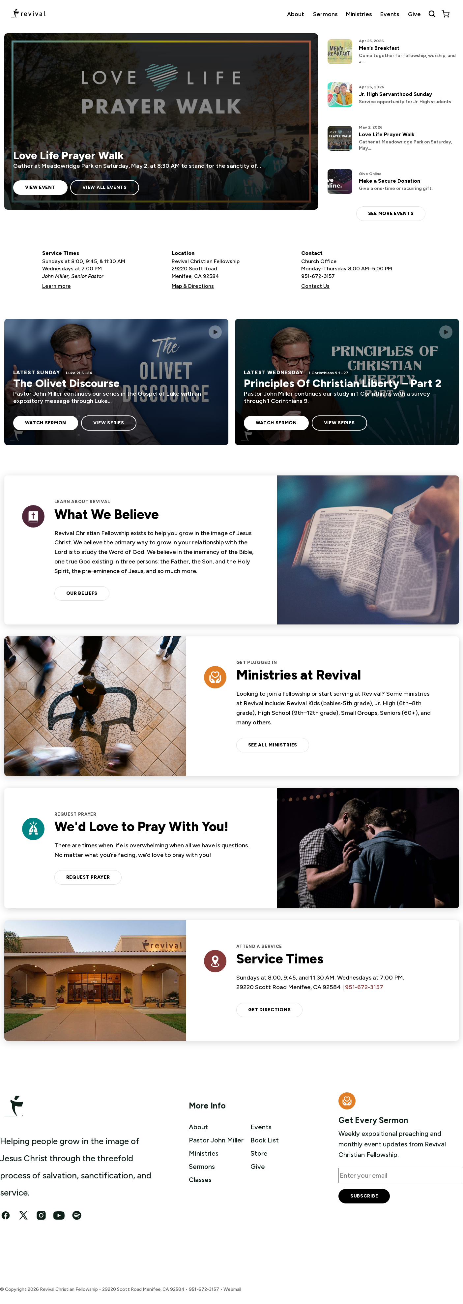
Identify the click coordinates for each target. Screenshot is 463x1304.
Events (389, 14)
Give (414, 14)
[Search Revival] (432, 14)
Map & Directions (193, 286)
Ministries (359, 14)
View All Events (104, 187)
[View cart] (445, 14)
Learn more (56, 286)
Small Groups (359, 712)
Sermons (325, 14)
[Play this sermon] (215, 332)
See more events (391, 213)
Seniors (390, 712)
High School (273, 712)
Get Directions (269, 1010)
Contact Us (315, 286)
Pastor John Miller (216, 1140)
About (295, 14)
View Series (108, 423)
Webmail (232, 1289)
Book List (264, 1140)
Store (259, 1153)
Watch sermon (45, 423)
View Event (40, 187)
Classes (200, 1180)
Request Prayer (88, 877)
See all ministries (273, 745)
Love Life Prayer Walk (68, 155)
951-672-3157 (318, 276)
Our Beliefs (82, 593)
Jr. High (385, 703)
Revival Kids (303, 703)
